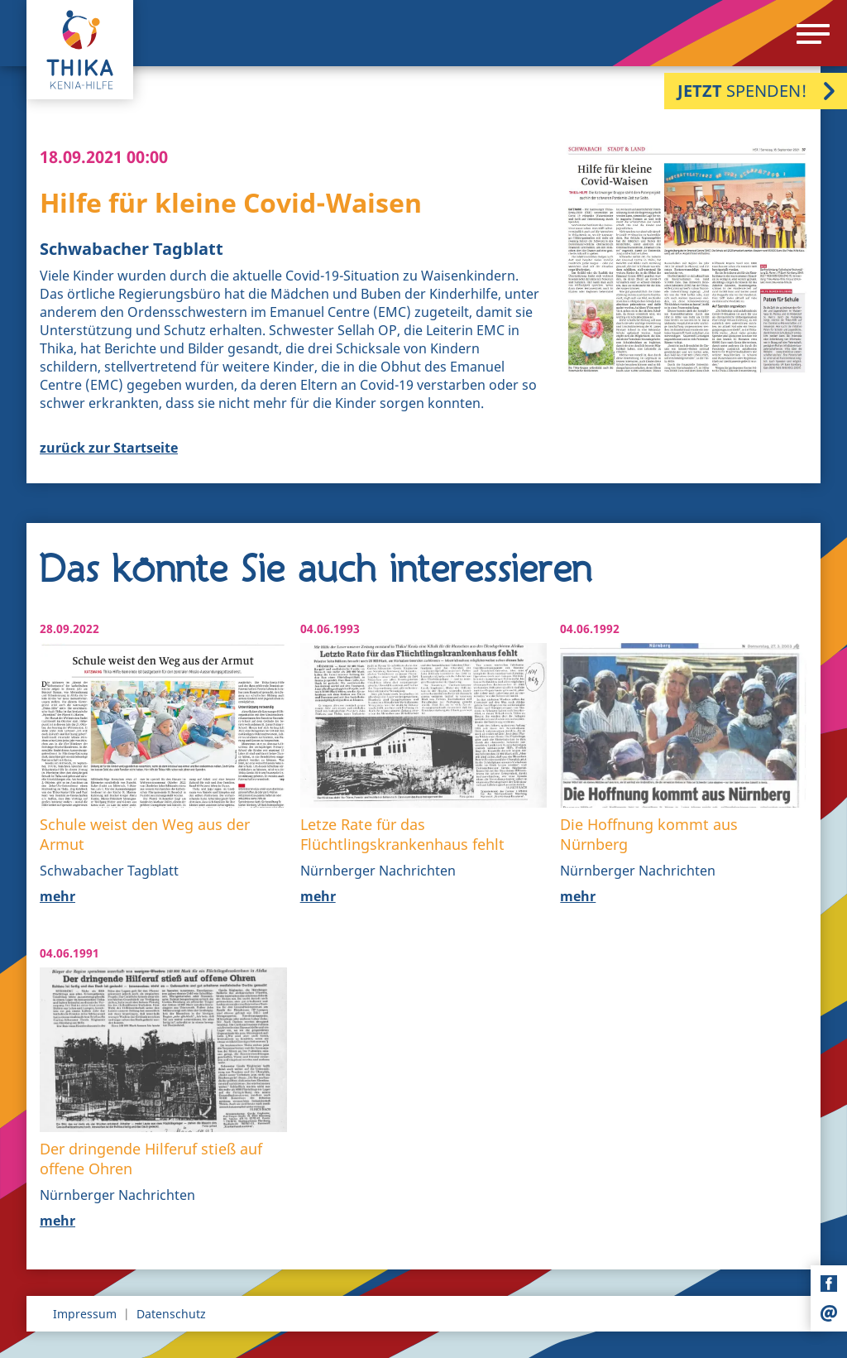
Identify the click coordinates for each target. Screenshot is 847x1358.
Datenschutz (171, 1314)
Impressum (85, 1314)
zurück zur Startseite (109, 448)
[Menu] (813, 34)
